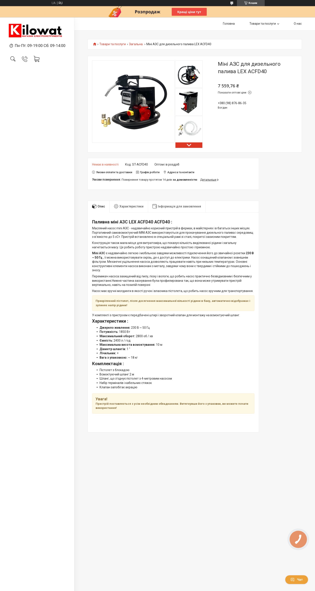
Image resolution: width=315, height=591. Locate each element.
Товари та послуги (262, 23)
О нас (298, 23)
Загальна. (136, 44)
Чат (296, 580)
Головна (229, 23)
